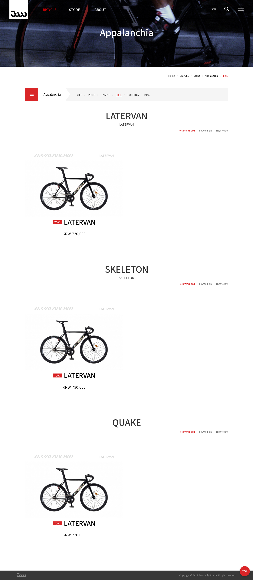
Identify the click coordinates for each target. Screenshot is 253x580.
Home (171, 75)
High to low (222, 130)
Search (228, 9)
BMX (147, 95)
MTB (79, 95)
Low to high (205, 130)
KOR (213, 9)
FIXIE (119, 95)
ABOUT (100, 9)
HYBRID (105, 95)
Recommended (187, 130)
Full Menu (241, 9)
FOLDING (133, 95)
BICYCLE (50, 9)
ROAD (91, 95)
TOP (244, 571)
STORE (74, 9)
